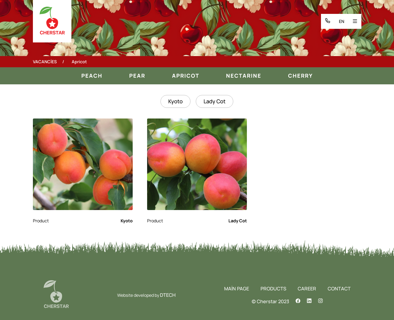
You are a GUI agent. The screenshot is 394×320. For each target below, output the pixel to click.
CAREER (307, 288)
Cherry (300, 75)
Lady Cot (214, 101)
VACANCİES (45, 62)
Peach (91, 75)
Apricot (185, 75)
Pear (137, 75)
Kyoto (175, 101)
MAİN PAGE (236, 288)
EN (341, 21)
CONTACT (339, 288)
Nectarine (243, 75)
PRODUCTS (273, 288)
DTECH (168, 295)
